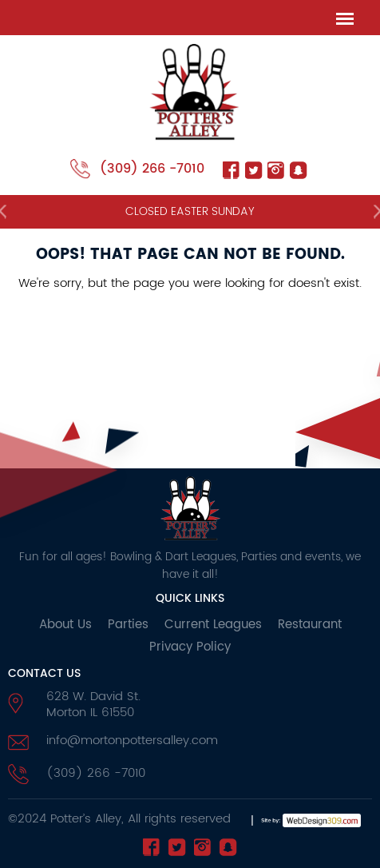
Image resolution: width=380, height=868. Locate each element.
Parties (128, 625)
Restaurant (310, 625)
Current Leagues (213, 625)
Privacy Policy (190, 647)
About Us (65, 625)
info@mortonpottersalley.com (132, 741)
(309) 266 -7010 (152, 168)
